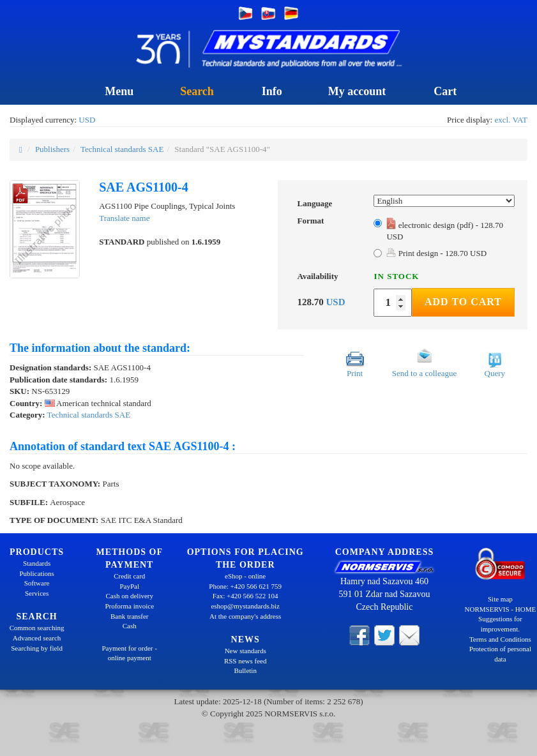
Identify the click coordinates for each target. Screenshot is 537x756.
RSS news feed (245, 661)
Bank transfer (129, 616)
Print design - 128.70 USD (436, 253)
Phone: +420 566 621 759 (245, 586)
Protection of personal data (500, 654)
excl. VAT (510, 120)
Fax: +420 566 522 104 (245, 596)
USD (87, 120)
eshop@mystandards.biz (245, 606)
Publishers (52, 149)
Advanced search (37, 638)
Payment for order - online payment (129, 653)
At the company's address (245, 616)
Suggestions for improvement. (500, 624)
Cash (130, 626)
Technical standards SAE (122, 149)
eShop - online (245, 576)
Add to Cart (463, 301)
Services (37, 593)
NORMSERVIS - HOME (500, 609)
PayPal (129, 586)
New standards (245, 650)
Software (37, 583)
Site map (500, 599)
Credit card (129, 576)
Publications (36, 573)
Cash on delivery (129, 596)
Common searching (37, 627)
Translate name (124, 218)
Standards (36, 563)
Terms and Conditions (500, 639)
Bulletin (245, 670)
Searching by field (37, 648)
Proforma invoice (129, 606)
